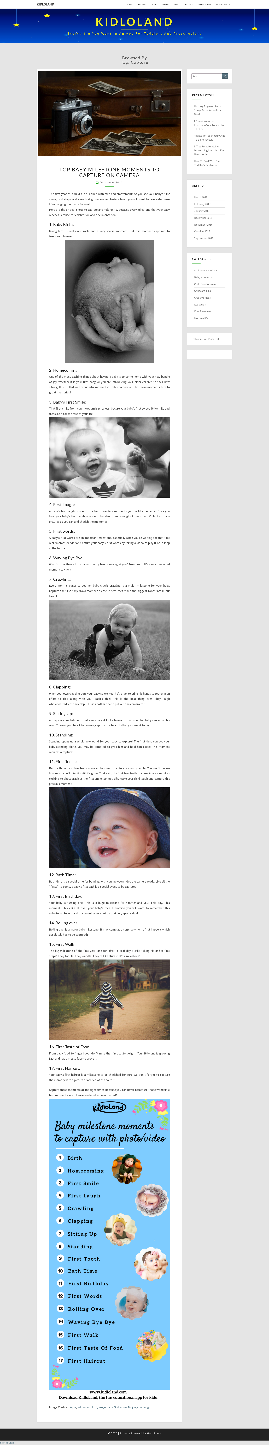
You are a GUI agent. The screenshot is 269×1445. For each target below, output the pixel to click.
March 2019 (200, 197)
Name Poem (204, 4)
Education (200, 304)
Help (176, 4)
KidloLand (45, 4)
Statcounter (7, 1443)
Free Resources (203, 311)
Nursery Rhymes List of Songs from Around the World (207, 110)
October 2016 (202, 231)
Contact (188, 4)
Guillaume (120, 1407)
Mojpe (132, 1407)
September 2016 (203, 238)
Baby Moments (203, 277)
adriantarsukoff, (88, 1407)
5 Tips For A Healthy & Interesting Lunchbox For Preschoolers (209, 150)
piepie (72, 1407)
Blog (154, 4)
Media (165, 4)
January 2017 (201, 211)
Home (130, 4)
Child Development (205, 284)
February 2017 (202, 204)
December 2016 (203, 217)
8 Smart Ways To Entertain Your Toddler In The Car (209, 125)
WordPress (154, 1433)
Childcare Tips (202, 290)
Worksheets (223, 4)
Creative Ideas (202, 297)
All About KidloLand (206, 270)
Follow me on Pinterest (205, 339)
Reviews (142, 4)
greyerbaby (105, 1407)
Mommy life (201, 318)
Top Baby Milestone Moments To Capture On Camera (109, 172)
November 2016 (203, 224)
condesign (143, 1407)
